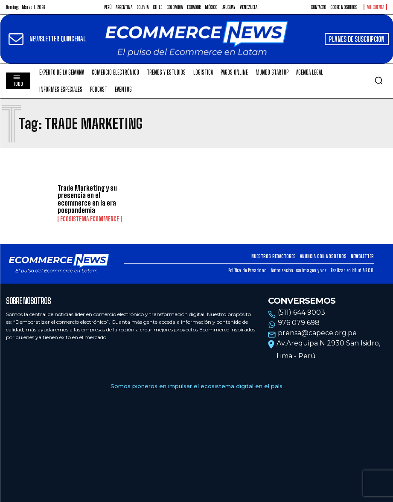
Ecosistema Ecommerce (89, 219)
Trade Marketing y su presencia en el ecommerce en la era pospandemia (87, 199)
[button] (378, 80)
